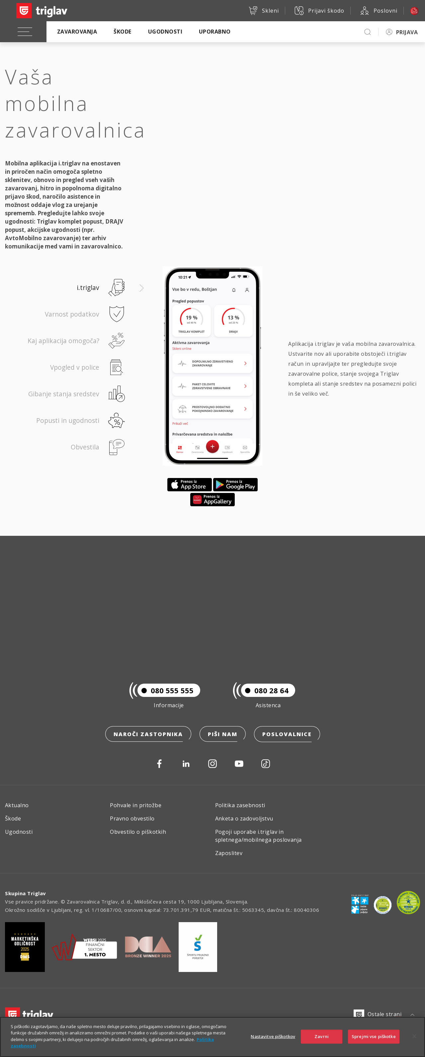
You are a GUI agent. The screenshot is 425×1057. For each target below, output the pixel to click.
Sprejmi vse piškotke (374, 1042)
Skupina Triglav (25, 893)
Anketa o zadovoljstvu (244, 818)
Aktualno (17, 805)
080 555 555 (165, 690)
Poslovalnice (287, 734)
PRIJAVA (407, 32)
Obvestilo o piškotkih (138, 831)
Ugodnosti (165, 31)
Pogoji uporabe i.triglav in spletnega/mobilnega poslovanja (258, 835)
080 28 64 (265, 690)
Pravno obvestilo (132, 818)
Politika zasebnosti (240, 805)
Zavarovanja (77, 31)
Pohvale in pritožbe (135, 805)
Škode (122, 31)
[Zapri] (414, 1042)
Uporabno (215, 31)
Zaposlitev (229, 853)
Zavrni (321, 1042)
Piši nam (222, 734)
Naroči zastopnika (148, 734)
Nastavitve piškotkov (273, 1042)
